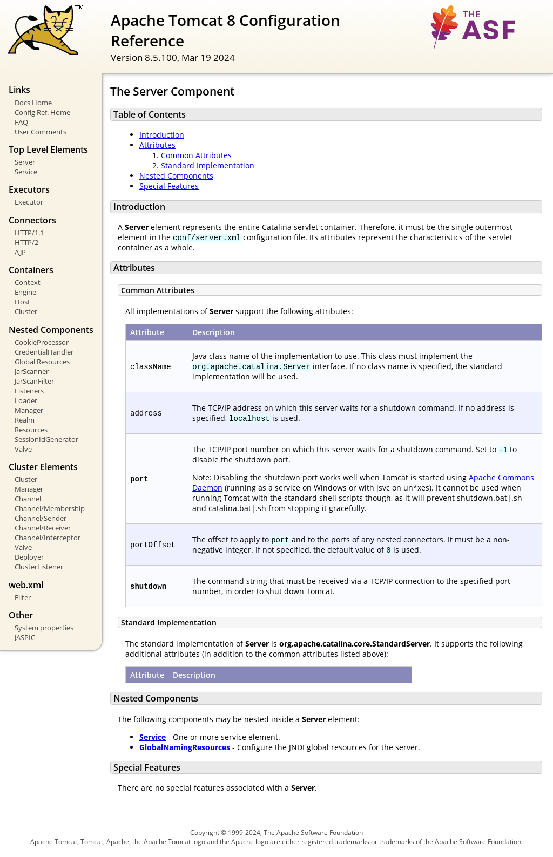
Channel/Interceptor (47, 537)
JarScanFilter (34, 381)
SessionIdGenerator (46, 439)
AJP (20, 252)
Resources (31, 429)
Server (25, 162)
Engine (25, 292)
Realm (25, 420)
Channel (28, 499)
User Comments (40, 132)
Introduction (161, 135)
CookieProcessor (42, 342)
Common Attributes (196, 155)
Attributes (157, 145)
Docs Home (33, 102)
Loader (26, 400)
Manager (29, 410)
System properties (44, 627)
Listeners (29, 391)
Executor (29, 202)
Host (22, 302)
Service (26, 171)
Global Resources (42, 361)
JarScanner (32, 371)
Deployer (29, 557)
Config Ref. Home (42, 112)
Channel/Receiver (43, 528)
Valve (23, 449)
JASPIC (25, 637)
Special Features (169, 186)
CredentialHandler (44, 352)
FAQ (21, 122)
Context (28, 282)
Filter (23, 597)
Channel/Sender (40, 518)
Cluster (26, 311)
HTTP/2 (26, 242)
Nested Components (176, 176)
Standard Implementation (207, 165)
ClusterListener (39, 567)
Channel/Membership (50, 508)
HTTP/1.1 (29, 232)
